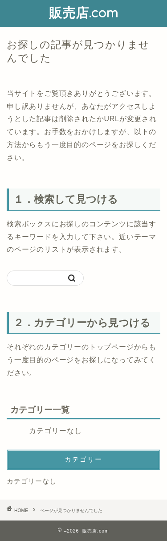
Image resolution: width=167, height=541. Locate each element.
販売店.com (83, 12)
